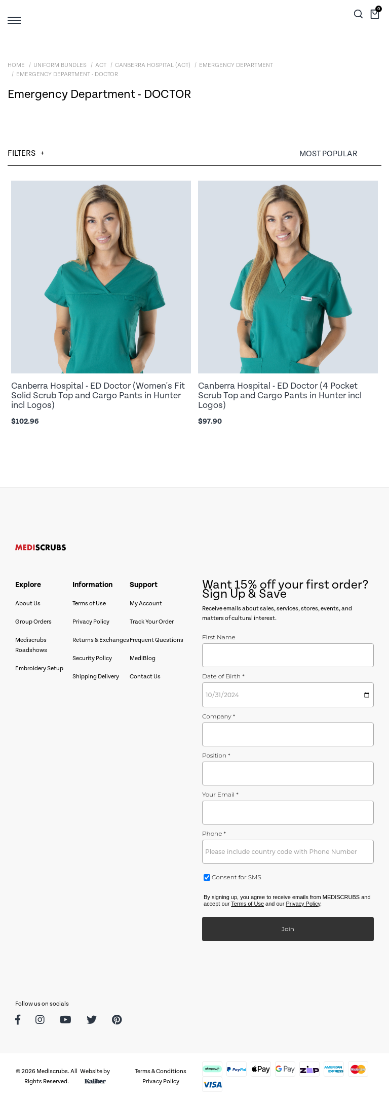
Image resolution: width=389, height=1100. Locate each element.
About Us (28, 603)
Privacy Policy (90, 621)
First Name (219, 637)
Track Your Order (152, 621)
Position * (216, 755)
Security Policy (92, 658)
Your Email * (220, 794)
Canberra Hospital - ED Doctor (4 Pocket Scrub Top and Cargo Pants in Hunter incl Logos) (280, 395)
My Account (146, 603)
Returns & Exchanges (100, 640)
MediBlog (142, 658)
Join (288, 929)
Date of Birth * (223, 676)
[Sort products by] (340, 154)
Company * (218, 716)
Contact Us (145, 676)
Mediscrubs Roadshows (31, 645)
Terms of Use (89, 603)
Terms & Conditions (160, 1071)
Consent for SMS (235, 877)
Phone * (214, 833)
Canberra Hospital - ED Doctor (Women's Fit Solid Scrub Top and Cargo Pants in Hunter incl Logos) (98, 395)
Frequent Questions (156, 640)
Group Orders (33, 621)
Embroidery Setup (39, 668)
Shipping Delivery (95, 676)
